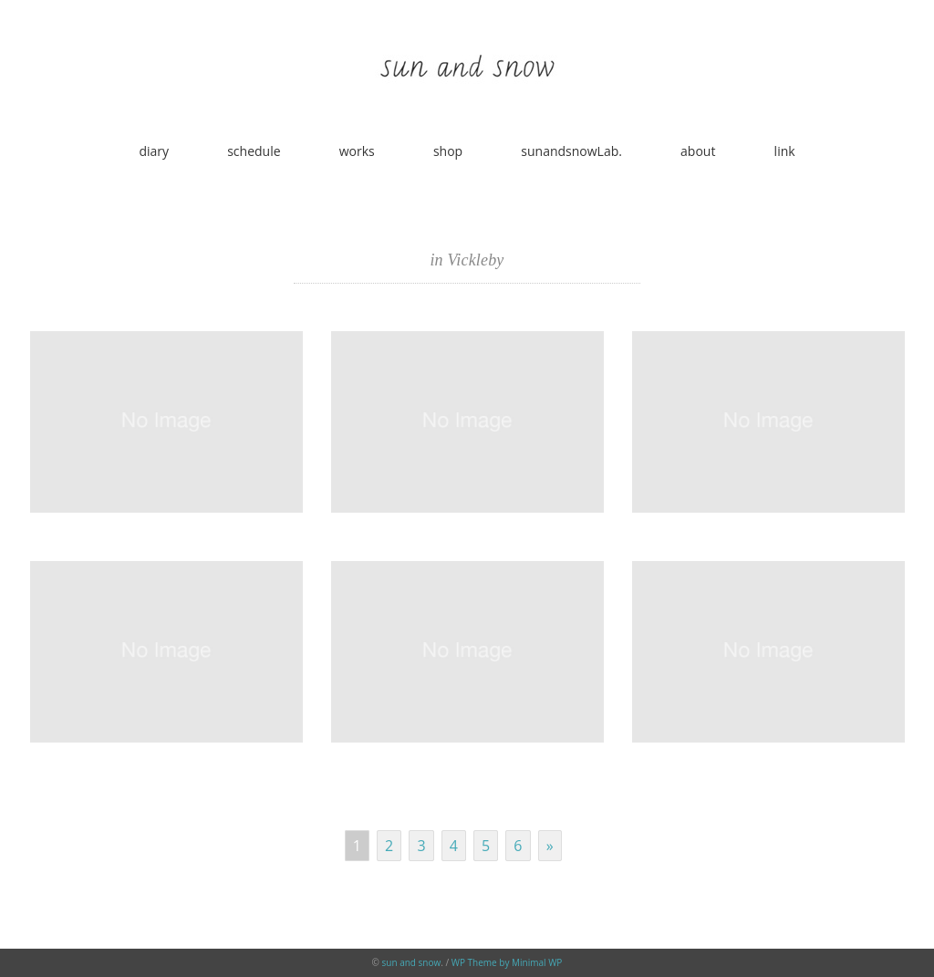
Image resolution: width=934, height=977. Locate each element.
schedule (253, 151)
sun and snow (411, 962)
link (784, 151)
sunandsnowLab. (571, 151)
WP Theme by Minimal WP (507, 962)
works (357, 151)
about (697, 151)
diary (154, 151)
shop (447, 151)
